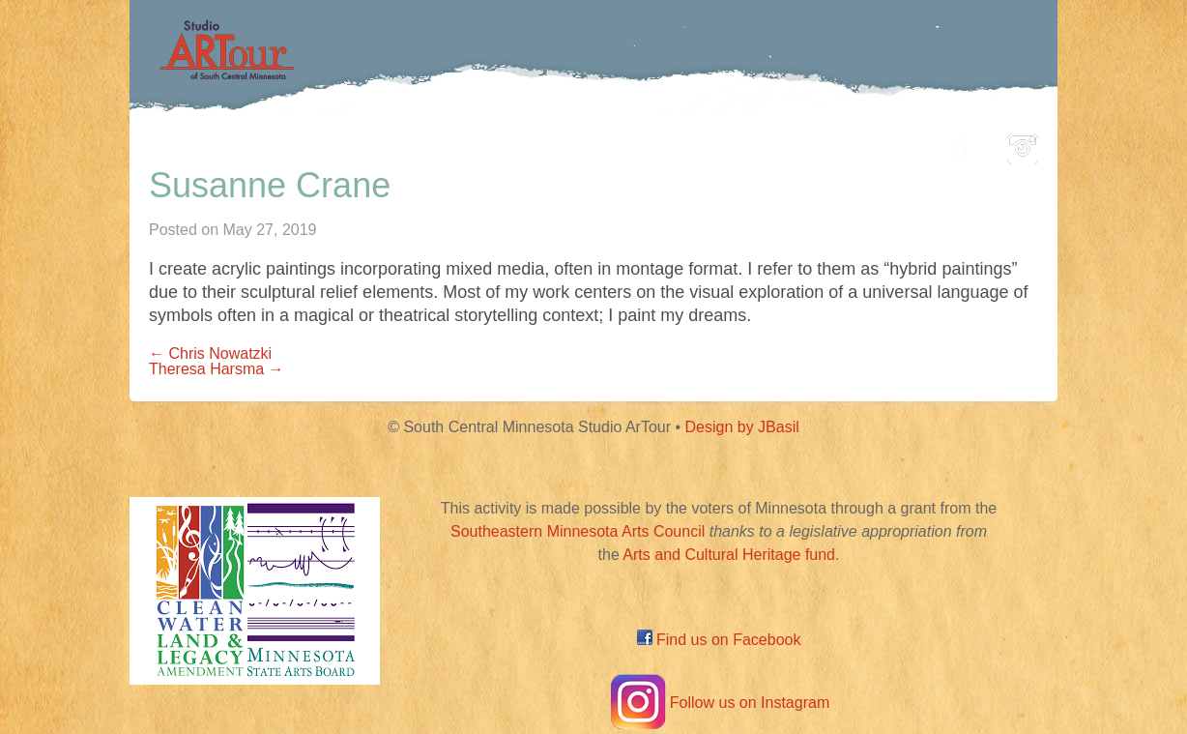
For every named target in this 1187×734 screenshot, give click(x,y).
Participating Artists (423, 144)
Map (571, 144)
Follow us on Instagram (718, 702)
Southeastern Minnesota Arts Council (577, 531)
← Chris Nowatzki (210, 353)
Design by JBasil (742, 427)
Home (270, 144)
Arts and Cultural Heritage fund (728, 554)
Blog (791, 144)
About (878, 144)
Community (681, 144)
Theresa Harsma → (216, 369)
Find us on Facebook (719, 639)
